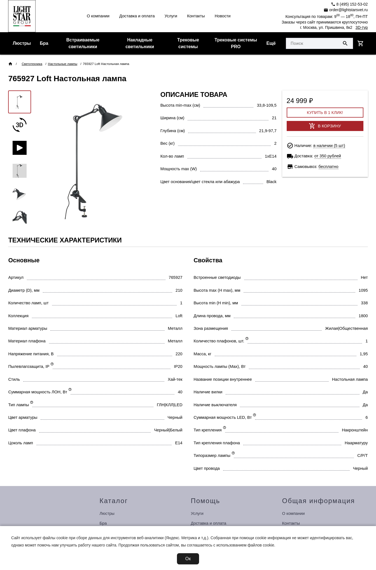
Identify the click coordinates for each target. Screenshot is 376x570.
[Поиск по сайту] (345, 43)
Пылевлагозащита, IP (28, 366)
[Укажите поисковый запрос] (312, 43)
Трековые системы (188, 43)
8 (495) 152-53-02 (349, 4)
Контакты (196, 16)
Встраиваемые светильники (82, 43)
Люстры (22, 43)
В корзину (325, 126)
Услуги (171, 16)
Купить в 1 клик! (325, 112)
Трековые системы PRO (235, 43)
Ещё (271, 43)
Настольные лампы (62, 64)
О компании (98, 16)
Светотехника (32, 64)
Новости (223, 16)
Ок (188, 558)
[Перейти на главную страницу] (22, 16)
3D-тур (362, 27)
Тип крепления (208, 430)
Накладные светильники (139, 43)
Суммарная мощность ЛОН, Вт (37, 392)
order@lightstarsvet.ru (346, 10)
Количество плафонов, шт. (219, 341)
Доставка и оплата (137, 16)
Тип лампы (18, 405)
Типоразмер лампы (212, 455)
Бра (44, 43)
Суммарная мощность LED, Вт (223, 417)
